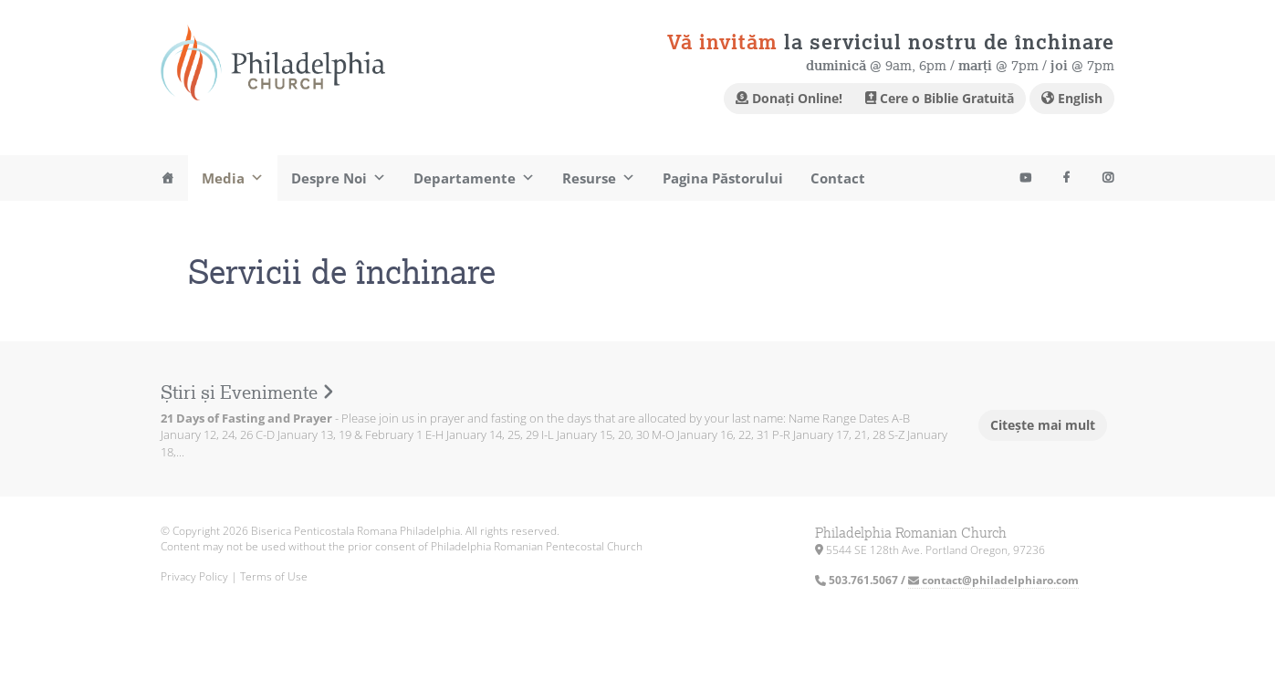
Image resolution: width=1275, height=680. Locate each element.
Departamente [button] (474, 178)
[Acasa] (167, 178)
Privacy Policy (194, 576)
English (1072, 98)
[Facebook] (1066, 178)
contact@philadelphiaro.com (993, 580)
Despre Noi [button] (338, 178)
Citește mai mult (1042, 425)
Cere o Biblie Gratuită (939, 98)
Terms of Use (274, 576)
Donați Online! (789, 98)
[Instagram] (1107, 178)
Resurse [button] (598, 178)
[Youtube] (1025, 178)
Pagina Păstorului (723, 178)
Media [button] (233, 178)
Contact (837, 178)
